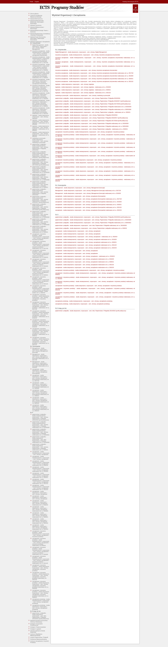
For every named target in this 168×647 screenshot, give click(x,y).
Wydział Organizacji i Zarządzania (40, 41)
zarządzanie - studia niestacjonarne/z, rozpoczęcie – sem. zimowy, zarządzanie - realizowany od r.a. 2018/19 (40, 463)
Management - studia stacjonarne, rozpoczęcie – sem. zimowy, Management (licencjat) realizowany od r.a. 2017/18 (40, 357)
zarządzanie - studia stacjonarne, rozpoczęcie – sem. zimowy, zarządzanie (40, 493)
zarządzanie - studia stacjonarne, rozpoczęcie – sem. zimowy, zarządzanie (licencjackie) (40, 371)
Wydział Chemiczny (36, 25)
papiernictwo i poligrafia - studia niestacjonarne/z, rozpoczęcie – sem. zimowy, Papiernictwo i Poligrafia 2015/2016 (40, 147)
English (37, 1)
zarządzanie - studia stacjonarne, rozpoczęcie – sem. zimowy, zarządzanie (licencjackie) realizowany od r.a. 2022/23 (40, 407)
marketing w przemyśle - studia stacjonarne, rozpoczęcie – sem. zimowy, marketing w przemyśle (40, 140)
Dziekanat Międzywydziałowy (38, 639)
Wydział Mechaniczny (36, 18)
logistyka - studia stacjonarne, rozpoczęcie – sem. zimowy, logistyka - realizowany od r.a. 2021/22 (40, 134)
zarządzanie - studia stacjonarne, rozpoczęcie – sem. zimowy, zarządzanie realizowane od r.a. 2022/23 (40, 527)
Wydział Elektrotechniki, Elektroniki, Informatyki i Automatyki (37, 22)
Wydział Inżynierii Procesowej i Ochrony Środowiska (39, 621)
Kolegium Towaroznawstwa (38, 627)
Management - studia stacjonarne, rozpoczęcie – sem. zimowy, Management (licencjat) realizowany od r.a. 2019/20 (40, 364)
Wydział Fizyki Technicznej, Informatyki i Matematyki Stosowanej (38, 38)
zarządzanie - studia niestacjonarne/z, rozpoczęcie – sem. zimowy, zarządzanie (40, 453)
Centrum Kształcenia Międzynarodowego (36, 16)
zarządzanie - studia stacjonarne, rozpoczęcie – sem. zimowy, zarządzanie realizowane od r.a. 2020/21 (40, 515)
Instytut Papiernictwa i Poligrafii (39, 637)
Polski (31, 1)
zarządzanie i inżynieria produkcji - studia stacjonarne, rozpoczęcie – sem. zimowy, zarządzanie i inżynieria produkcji (40, 297)
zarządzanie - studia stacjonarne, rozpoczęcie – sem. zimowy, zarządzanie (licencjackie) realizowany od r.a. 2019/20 (40, 385)
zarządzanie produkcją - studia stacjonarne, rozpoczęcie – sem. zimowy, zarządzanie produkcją (41, 607)
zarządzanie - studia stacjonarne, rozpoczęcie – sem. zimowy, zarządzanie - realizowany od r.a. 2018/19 (40, 503)
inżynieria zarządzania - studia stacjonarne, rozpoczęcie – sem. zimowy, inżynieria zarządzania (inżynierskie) (41, 81)
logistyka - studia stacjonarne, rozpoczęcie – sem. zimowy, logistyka (40, 117)
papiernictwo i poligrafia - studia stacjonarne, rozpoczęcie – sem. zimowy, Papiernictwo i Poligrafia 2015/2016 (40, 191)
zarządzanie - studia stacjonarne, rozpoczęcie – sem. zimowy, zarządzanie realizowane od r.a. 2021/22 (40, 521)
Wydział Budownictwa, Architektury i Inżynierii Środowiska (40, 34)
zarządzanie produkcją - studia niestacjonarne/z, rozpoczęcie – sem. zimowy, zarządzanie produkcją (41, 601)
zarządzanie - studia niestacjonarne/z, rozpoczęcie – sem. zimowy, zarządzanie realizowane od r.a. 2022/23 (40, 487)
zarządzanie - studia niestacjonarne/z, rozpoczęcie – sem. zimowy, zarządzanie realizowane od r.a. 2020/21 (40, 475)
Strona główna (34, 13)
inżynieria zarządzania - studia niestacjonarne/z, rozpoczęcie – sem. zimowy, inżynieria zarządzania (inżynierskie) (41, 53)
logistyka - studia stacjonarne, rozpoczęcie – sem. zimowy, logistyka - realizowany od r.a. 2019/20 (40, 122)
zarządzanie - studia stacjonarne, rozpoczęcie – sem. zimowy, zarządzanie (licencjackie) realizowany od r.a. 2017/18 (40, 378)
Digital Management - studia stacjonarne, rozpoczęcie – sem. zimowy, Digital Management (40, 47)
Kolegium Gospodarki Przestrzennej (36, 624)
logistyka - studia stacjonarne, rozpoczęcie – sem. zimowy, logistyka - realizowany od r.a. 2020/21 (40, 128)
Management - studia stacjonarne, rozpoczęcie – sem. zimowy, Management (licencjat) (40, 350)
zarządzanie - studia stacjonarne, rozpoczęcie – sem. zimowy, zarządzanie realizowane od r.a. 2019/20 (40, 509)
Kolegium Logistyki (35, 629)
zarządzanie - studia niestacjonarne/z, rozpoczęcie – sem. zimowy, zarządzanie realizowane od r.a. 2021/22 (40, 481)
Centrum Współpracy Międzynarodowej (36, 634)
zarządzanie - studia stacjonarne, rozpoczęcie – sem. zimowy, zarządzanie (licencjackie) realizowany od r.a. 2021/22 (40, 400)
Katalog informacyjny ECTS (130, 1)
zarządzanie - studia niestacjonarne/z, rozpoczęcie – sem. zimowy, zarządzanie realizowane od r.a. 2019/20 (40, 469)
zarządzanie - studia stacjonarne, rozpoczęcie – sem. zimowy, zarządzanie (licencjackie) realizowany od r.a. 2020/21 (40, 392)
